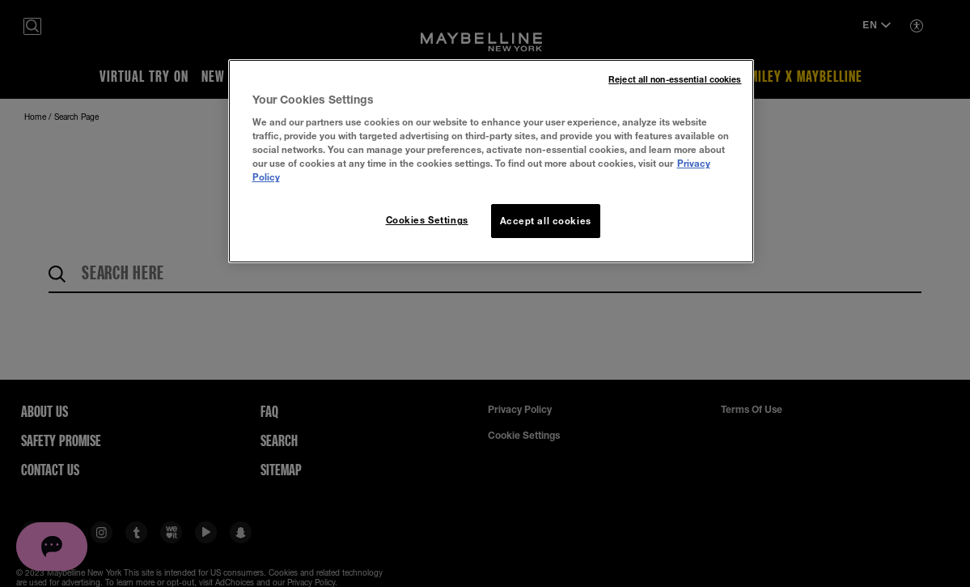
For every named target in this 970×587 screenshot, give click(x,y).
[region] (491, 161)
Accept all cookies (545, 220)
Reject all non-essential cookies (674, 79)
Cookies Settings (427, 220)
